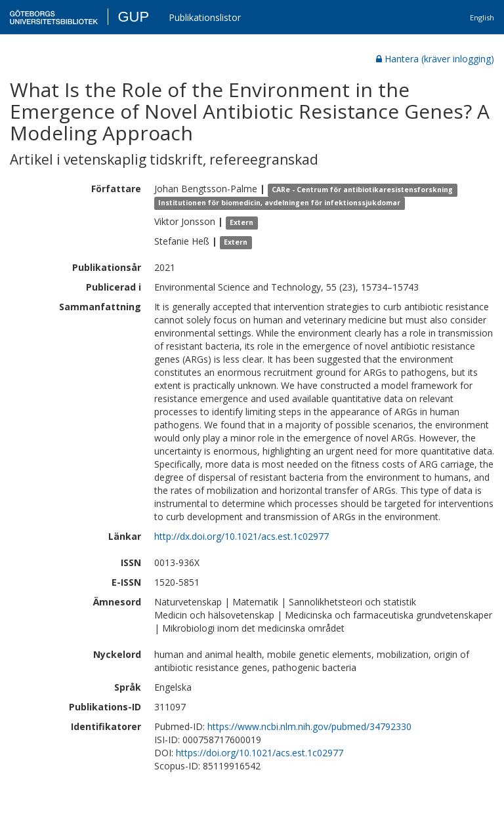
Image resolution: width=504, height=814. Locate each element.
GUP (133, 17)
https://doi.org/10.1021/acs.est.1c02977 (259, 752)
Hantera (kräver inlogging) (435, 58)
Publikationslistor (205, 17)
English (482, 17)
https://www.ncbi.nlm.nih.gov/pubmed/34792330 (309, 726)
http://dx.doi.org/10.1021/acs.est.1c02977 (241, 536)
